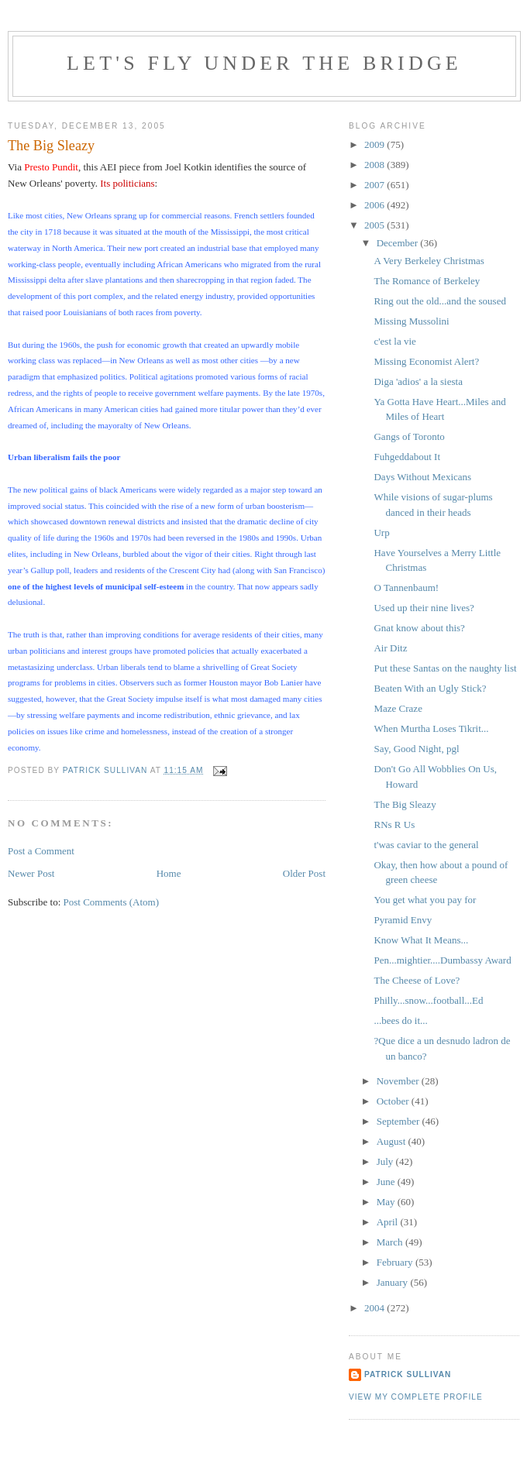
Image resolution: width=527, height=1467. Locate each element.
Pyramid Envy (403, 920)
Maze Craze (398, 708)
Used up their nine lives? (424, 607)
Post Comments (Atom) (112, 902)
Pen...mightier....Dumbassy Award (442, 960)
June (387, 1181)
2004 (375, 1308)
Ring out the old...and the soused (439, 301)
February (396, 1262)
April (389, 1222)
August (392, 1141)
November (399, 1081)
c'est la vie (394, 341)
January (394, 1282)
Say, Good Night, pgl (416, 748)
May (387, 1202)
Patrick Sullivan (407, 1374)
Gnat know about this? (419, 628)
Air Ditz (390, 648)
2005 (375, 225)
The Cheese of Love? (417, 980)
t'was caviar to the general (426, 844)
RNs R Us (394, 824)
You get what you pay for (425, 899)
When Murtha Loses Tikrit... (431, 728)
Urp (381, 532)
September (399, 1121)
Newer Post (31, 873)
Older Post (304, 873)
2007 (375, 185)
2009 (375, 144)
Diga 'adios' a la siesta (418, 381)
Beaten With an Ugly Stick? (430, 688)
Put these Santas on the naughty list (445, 668)
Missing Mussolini (411, 321)
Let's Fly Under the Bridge (264, 63)
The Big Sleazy (405, 804)
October (394, 1101)
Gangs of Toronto (409, 436)
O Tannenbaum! (406, 587)
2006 (375, 205)
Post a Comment (41, 851)
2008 (375, 164)
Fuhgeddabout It (407, 456)
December (399, 243)
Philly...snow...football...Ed (428, 1000)
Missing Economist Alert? (426, 361)
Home (169, 873)
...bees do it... (400, 1020)
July (386, 1161)
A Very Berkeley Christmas (429, 260)
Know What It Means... (421, 940)
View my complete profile (416, 1397)
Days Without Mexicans (422, 477)
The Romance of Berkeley (427, 281)
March (391, 1242)
